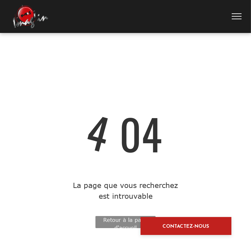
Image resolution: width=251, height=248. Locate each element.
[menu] (236, 16)
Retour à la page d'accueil (125, 222)
